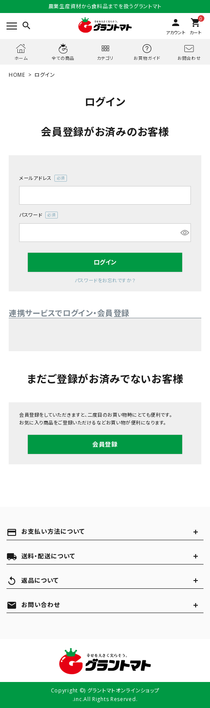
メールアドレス (43, 178)
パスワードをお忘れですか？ (105, 280)
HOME (17, 74)
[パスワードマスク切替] (184, 232)
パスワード (38, 215)
